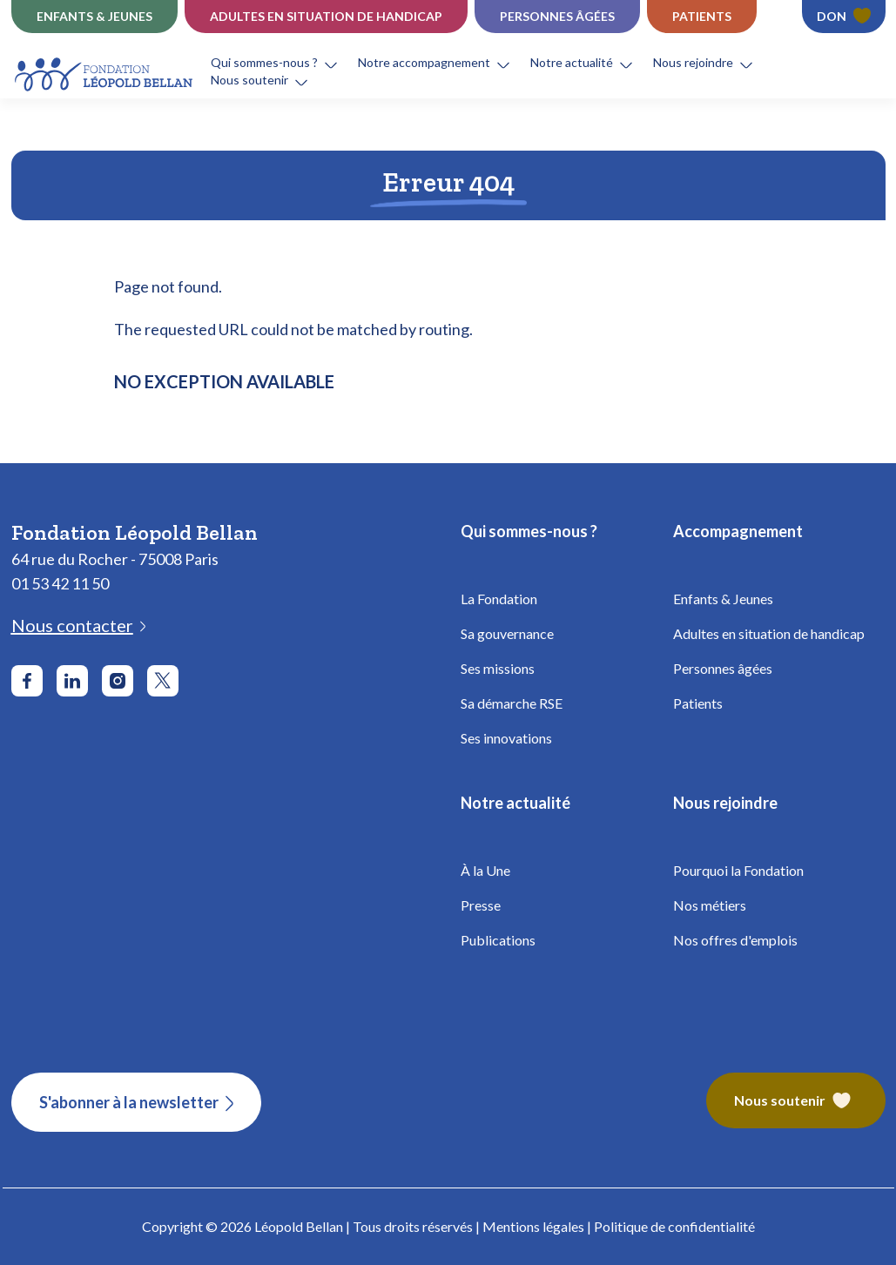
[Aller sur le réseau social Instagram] (117, 680)
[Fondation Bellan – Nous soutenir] (796, 1102)
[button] (284, 62)
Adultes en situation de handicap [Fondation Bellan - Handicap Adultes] (769, 633)
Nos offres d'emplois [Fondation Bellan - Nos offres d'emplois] (735, 940)
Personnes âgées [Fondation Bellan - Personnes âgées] (722, 668)
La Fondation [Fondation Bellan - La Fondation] (499, 598)
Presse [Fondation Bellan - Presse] (481, 905)
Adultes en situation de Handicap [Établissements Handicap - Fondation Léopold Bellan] (326, 16)
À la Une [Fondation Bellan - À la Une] (485, 870)
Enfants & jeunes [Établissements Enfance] (94, 16)
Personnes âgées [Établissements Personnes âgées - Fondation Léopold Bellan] (557, 16)
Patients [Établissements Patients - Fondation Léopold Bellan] (701, 16)
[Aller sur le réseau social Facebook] (27, 680)
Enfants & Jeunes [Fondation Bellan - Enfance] (723, 598)
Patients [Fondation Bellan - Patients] (698, 703)
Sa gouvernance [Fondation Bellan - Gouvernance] (507, 633)
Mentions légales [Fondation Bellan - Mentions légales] (533, 1226)
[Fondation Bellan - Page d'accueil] (105, 71)
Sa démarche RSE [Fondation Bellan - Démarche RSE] (512, 703)
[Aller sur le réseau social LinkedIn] (72, 680)
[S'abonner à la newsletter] (136, 1102)
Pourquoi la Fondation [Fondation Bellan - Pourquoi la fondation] (738, 870)
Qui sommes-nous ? (264, 62)
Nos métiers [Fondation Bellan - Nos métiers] (709, 905)
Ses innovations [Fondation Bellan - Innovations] (506, 738)
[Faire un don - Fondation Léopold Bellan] (844, 16)
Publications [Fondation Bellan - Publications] (498, 940)
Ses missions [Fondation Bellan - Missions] (498, 668)
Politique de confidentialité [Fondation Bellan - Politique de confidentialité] (674, 1226)
